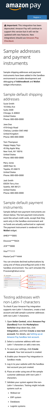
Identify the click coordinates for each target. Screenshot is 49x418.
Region (37, 17)
